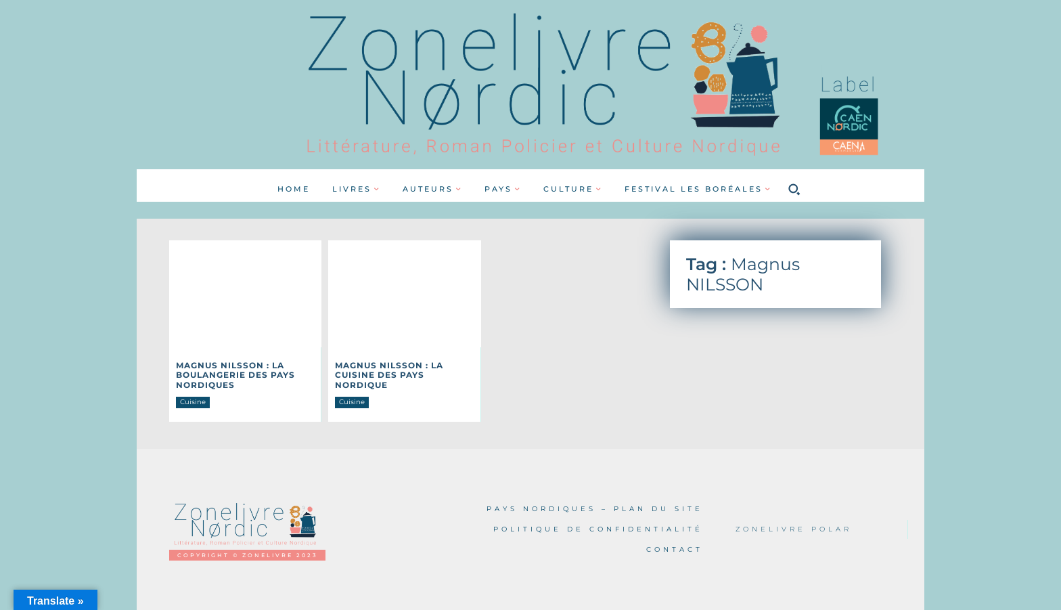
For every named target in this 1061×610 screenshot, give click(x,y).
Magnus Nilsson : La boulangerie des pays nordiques (235, 375)
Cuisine (193, 401)
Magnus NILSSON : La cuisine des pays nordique (389, 375)
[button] (794, 189)
